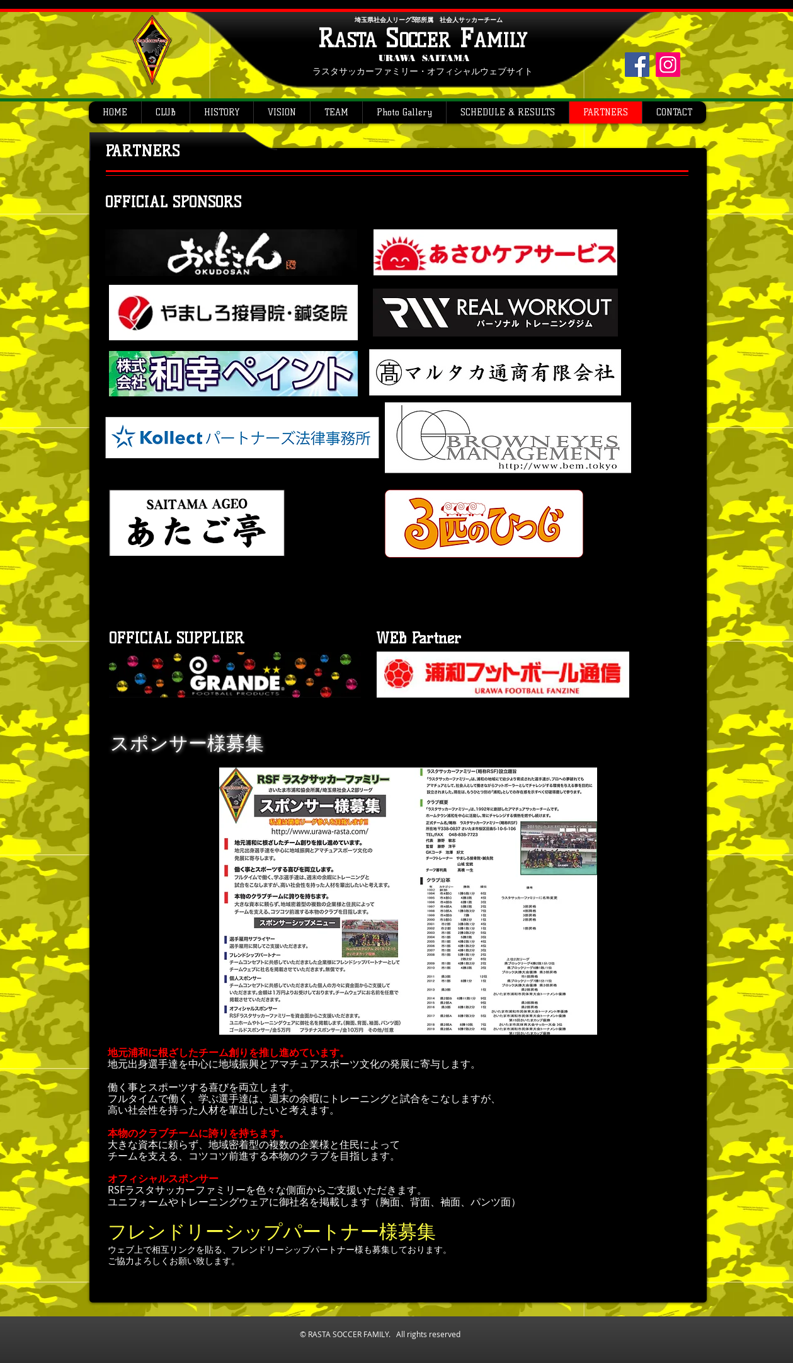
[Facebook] (637, 64)
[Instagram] (668, 64)
